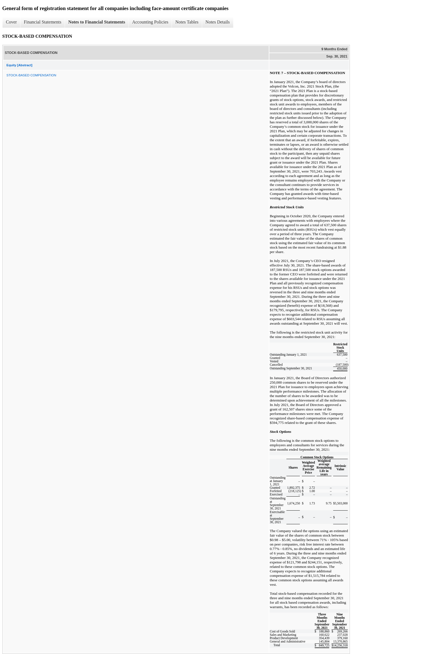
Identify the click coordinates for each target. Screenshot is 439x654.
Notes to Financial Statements (96, 22)
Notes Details (218, 22)
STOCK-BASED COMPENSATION (31, 75)
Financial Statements (42, 22)
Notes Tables (187, 22)
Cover (11, 22)
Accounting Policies (150, 22)
